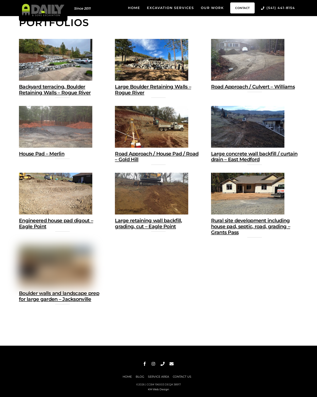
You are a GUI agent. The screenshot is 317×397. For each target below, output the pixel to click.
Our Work (212, 8)
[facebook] (145, 363)
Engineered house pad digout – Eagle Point (56, 223)
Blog (140, 376)
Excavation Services (170, 8)
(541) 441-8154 (278, 8)
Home (134, 8)
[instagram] (154, 363)
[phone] (162, 363)
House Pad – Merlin (41, 154)
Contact (242, 8)
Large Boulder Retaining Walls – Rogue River (153, 90)
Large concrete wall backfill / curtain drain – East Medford (254, 157)
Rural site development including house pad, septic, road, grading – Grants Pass (250, 226)
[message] (171, 363)
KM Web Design (158, 389)
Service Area (158, 376)
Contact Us (182, 376)
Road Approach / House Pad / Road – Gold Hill (156, 157)
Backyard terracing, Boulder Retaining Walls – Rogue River (55, 90)
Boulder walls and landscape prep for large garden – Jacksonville (59, 296)
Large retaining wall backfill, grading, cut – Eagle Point (148, 223)
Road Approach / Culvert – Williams (253, 87)
